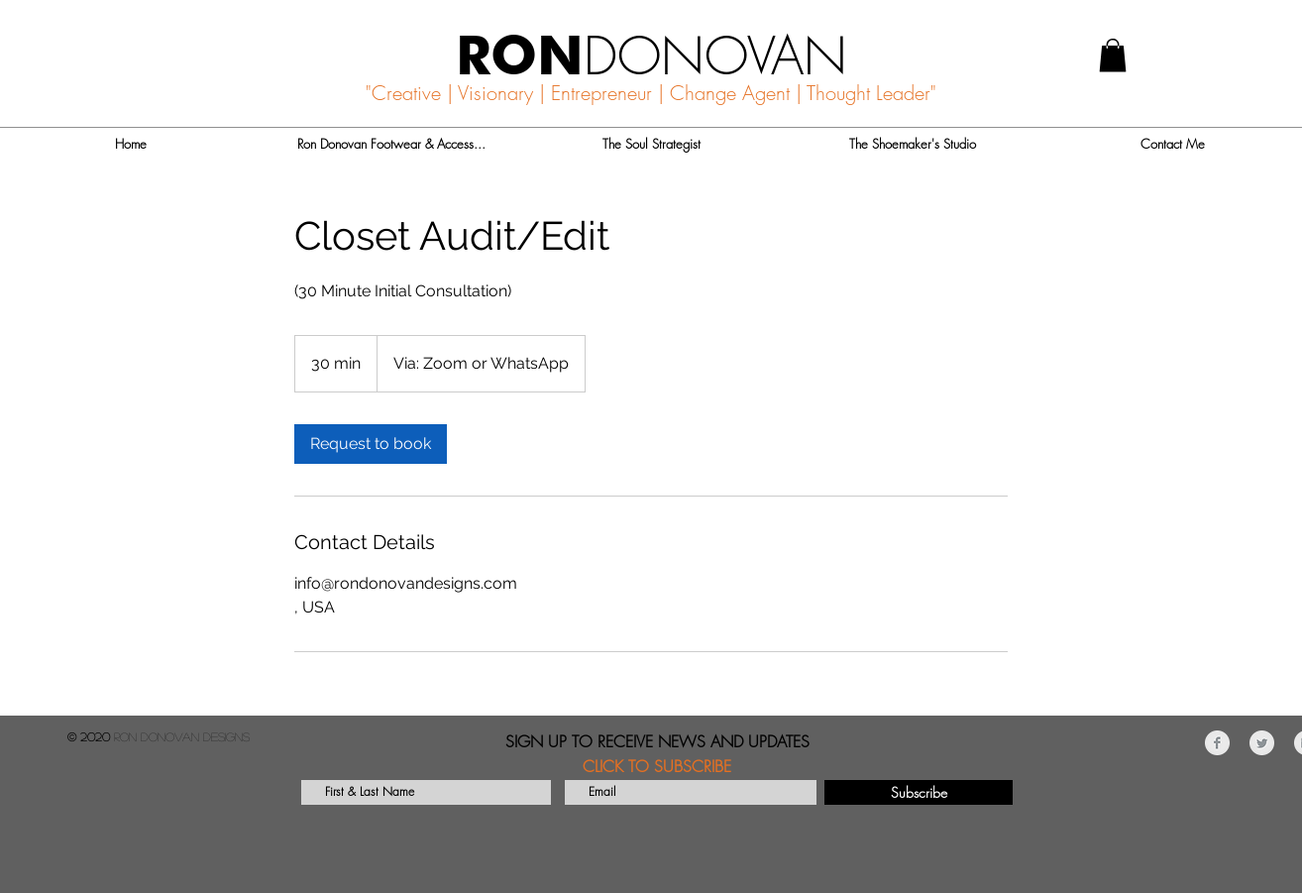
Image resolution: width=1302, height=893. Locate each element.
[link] (370, 444)
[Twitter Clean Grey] (1261, 742)
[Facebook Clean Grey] (1217, 742)
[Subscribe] (918, 792)
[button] (1113, 55)
